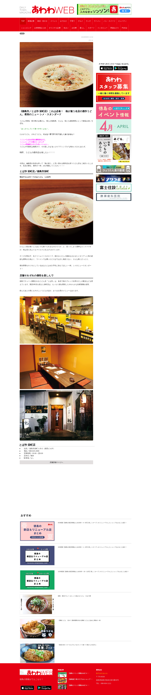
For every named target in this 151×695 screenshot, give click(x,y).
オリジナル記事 (55, 28)
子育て (72, 21)
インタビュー (102, 28)
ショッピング (26, 28)
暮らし (82, 28)
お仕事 (74, 28)
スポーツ (91, 28)
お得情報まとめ (40, 28)
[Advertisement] (56, 487)
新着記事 (31, 21)
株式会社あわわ (102, 673)
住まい (66, 28)
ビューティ (122, 21)
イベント (53, 21)
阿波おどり (114, 28)
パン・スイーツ (109, 21)
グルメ (80, 21)
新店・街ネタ (42, 21)
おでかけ (63, 21)
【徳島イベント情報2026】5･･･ (78, 673)
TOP (23, 21)
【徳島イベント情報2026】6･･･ (78, 685)
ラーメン (97, 21)
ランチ (88, 21)
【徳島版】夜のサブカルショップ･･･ (80, 679)
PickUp (124, 28)
